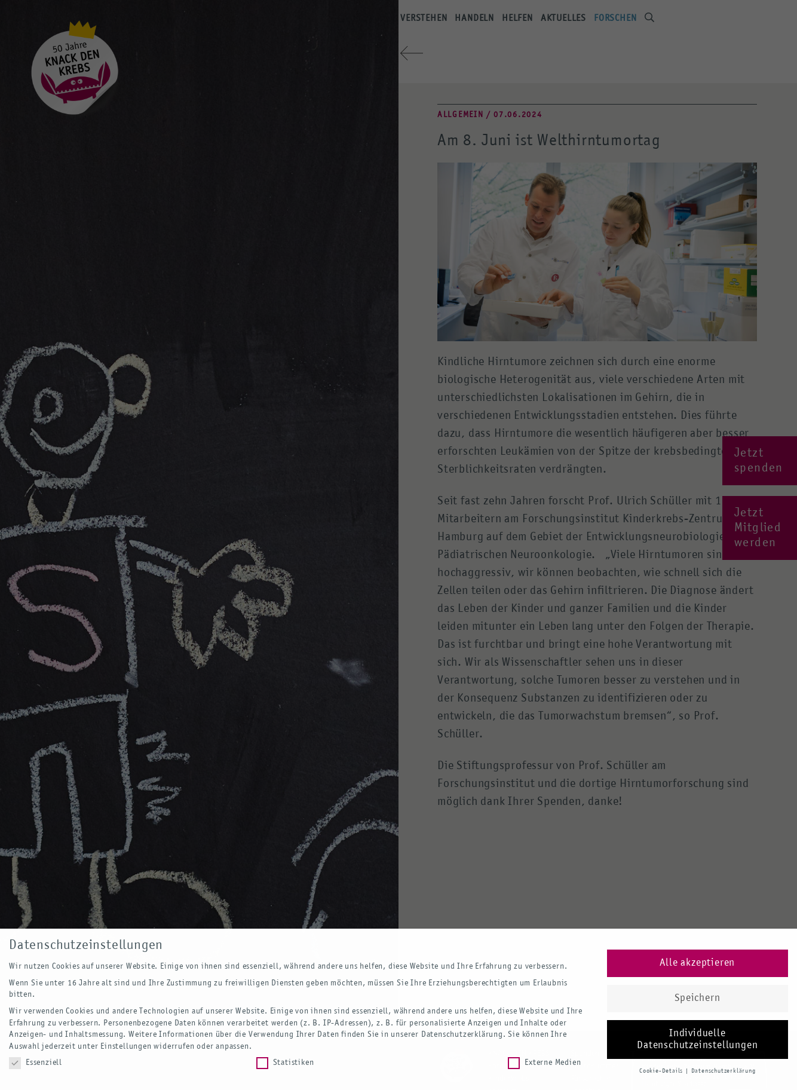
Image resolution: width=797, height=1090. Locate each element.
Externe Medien (544, 1062)
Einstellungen (125, 1046)
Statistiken (285, 1062)
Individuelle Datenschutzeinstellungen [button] (697, 1039)
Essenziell (35, 1062)
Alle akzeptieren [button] (697, 963)
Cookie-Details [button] (662, 1071)
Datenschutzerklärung (462, 1034)
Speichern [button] (697, 998)
